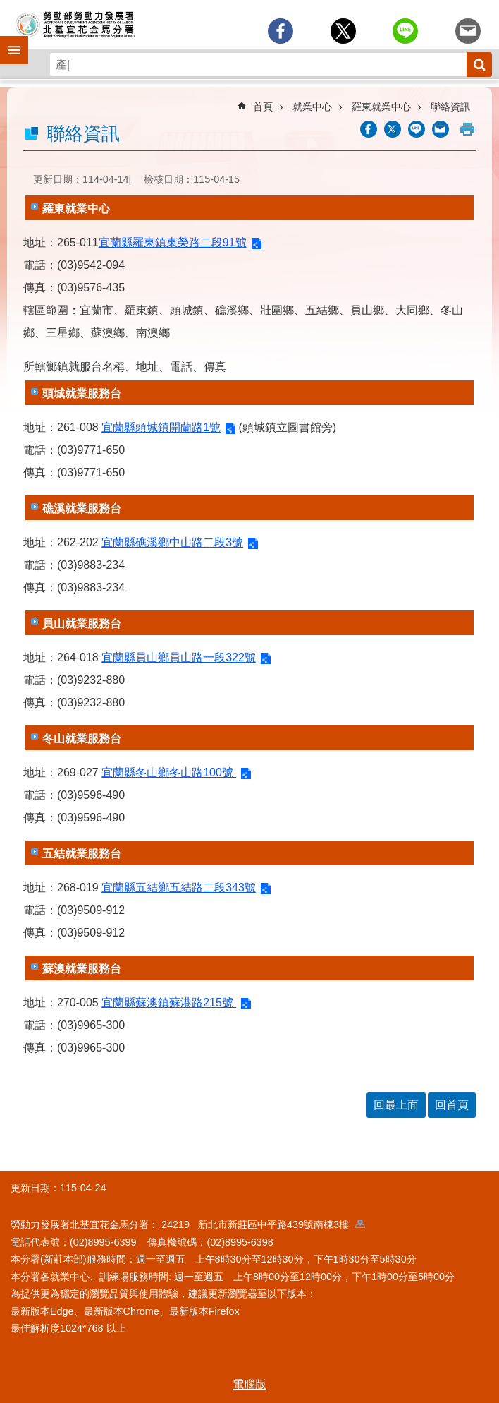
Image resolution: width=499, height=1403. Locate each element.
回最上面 (396, 1105)
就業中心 (312, 106)
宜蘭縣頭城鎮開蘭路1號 (161, 427)
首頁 (263, 106)
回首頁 (452, 1105)
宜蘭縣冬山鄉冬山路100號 (168, 772)
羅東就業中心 (381, 106)
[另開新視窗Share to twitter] (343, 31)
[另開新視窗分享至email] (468, 31)
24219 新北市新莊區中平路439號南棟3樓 (263, 1224)
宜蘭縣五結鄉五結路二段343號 (178, 887)
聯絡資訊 (450, 106)
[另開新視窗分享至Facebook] (280, 31)
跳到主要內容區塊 (7, 7)
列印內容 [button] (467, 129)
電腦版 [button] (249, 1384)
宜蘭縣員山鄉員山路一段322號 (178, 657)
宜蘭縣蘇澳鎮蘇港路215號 (168, 1002)
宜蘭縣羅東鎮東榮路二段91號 (173, 242)
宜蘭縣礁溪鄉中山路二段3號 (172, 542)
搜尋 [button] (479, 64)
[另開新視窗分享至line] (405, 31)
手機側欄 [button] (8, 40)
